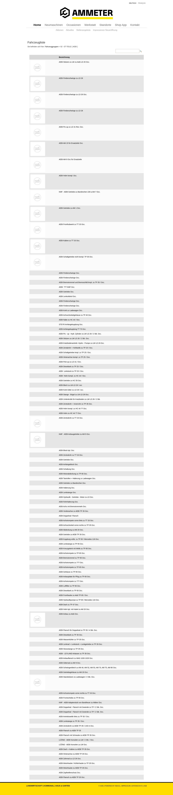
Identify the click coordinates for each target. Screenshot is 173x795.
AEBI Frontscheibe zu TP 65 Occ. (72, 698)
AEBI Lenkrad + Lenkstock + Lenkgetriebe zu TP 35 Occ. (80, 644)
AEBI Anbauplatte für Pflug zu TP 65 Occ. (75, 577)
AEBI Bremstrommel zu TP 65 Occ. (72, 558)
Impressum (125, 786)
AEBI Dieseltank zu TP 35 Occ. (71, 635)
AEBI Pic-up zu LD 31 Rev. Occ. (71, 127)
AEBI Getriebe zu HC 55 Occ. (70, 381)
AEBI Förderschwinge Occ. (69, 273)
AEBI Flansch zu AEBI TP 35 (70, 731)
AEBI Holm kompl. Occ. (68, 176)
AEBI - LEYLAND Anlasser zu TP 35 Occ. (75, 654)
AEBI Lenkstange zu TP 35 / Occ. (71, 721)
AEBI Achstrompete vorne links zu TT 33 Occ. (76, 520)
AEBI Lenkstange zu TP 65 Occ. (71, 544)
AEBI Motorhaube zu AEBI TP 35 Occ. (73, 768)
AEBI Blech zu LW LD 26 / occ (70, 385)
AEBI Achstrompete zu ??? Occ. (71, 563)
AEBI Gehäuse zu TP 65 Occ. (70, 572)
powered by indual (112, 786)
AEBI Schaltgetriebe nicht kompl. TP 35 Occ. (76, 257)
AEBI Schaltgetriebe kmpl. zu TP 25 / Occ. (75, 352)
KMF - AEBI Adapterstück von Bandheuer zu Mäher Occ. (80, 702)
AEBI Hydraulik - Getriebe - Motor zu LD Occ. (76, 497)
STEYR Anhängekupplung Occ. (71, 324)
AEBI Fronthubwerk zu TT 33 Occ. (72, 224)
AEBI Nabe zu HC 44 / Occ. (69, 320)
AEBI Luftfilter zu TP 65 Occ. (70, 586)
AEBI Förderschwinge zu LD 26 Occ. (73, 94)
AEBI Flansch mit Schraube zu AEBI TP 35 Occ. (77, 735)
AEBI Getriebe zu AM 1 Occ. (70, 208)
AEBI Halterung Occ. (67, 488)
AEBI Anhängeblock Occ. (68, 464)
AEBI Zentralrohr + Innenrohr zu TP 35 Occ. (75, 404)
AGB (145, 786)
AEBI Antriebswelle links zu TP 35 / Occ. (74, 717)
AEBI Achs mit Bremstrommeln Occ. (72, 506)
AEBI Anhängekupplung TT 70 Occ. (72, 329)
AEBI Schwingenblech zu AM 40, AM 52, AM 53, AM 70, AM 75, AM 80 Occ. (88, 668)
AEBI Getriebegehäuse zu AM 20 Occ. (73, 672)
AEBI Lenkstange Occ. (67, 492)
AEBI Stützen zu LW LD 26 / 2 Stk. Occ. (74, 338)
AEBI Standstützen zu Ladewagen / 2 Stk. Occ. (77, 677)
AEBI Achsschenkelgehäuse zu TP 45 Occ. (75, 315)
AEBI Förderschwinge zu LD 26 (71, 78)
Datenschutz (137, 786)
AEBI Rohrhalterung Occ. (68, 502)
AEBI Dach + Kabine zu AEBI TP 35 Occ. (74, 749)
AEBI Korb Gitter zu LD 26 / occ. (71, 390)
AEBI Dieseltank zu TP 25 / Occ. (71, 366)
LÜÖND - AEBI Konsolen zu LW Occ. (73, 745)
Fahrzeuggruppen (52, 47)
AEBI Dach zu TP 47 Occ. (69, 605)
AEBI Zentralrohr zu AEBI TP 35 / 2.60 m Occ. (76, 726)
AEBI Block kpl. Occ (66, 450)
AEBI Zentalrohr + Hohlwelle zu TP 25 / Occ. (76, 348)
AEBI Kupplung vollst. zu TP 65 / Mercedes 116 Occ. (79, 539)
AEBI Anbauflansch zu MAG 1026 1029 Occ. (76, 658)
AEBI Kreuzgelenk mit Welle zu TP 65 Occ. (75, 549)
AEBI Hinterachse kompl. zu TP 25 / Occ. (74, 357)
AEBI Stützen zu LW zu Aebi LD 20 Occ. (74, 62)
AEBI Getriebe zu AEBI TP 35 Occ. (72, 534)
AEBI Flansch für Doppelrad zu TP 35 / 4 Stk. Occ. (78, 630)
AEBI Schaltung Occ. (67, 469)
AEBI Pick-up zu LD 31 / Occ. (70, 362)
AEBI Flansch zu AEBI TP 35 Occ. (72, 777)
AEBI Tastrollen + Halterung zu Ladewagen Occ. (77, 478)
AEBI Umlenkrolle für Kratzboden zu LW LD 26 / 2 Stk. (79, 399)
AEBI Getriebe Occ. (66, 292)
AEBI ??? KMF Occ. (67, 287)
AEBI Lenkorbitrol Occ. (67, 296)
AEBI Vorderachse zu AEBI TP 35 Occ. (74, 511)
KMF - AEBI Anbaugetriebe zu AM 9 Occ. (74, 434)
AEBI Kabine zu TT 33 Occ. (69, 241)
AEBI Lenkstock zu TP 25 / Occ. (71, 371)
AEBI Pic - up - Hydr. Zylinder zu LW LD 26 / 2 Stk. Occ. (80, 334)
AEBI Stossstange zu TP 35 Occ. (71, 649)
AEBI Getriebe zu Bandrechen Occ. (72, 483)
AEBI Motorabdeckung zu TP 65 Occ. (73, 474)
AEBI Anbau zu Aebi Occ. (68, 614)
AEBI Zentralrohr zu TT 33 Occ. (71, 418)
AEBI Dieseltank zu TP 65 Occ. (71, 591)
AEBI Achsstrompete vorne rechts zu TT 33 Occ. (77, 693)
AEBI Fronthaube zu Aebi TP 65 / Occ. (73, 595)
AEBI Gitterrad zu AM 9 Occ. (70, 663)
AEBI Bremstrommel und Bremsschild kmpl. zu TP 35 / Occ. (82, 282)
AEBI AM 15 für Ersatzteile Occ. (71, 143)
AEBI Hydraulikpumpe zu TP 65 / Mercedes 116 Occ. (79, 600)
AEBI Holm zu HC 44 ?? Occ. (70, 413)
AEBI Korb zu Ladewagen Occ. (71, 310)
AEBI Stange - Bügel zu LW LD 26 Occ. (74, 395)
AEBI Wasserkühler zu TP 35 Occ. (72, 640)
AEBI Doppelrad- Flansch (68, 516)
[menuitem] (37, 25)
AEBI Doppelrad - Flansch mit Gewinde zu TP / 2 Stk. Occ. (81, 707)
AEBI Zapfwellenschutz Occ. (70, 773)
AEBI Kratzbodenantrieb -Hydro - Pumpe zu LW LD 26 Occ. (81, 343)
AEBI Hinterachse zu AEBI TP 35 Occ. (73, 754)
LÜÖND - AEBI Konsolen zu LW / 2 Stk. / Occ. (76, 740)
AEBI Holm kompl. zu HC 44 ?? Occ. (73, 409)
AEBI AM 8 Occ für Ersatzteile (70, 159)
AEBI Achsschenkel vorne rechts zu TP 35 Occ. (77, 525)
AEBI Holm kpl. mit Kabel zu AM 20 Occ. (74, 609)
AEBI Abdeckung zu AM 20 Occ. (71, 530)
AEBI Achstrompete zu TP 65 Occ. (72, 553)
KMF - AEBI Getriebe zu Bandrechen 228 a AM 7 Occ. (79, 192)
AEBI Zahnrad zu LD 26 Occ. (70, 759)
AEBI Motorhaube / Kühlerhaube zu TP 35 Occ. (77, 763)
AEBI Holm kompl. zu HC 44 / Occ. (72, 376)
